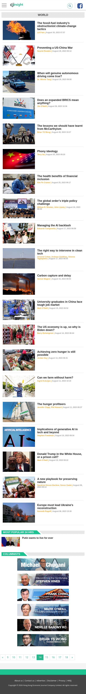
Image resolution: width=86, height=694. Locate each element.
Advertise (40, 680)
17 (59, 657)
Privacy (62, 680)
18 (66, 657)
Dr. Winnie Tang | (44, 79)
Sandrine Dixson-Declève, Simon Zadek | (55, 485)
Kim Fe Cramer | (44, 182)
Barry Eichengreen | (46, 333)
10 (13, 657)
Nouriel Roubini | (44, 51)
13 (33, 657)
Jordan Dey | (43, 358)
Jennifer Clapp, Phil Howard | (50, 407)
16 (53, 657)
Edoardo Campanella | (47, 229)
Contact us (29, 680)
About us (18, 680)
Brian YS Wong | (44, 132)
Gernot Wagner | (44, 279)
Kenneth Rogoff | (44, 511)
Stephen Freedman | (46, 435)
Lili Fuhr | (41, 32)
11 (20, 657)
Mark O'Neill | (43, 308)
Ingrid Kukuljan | (44, 381)
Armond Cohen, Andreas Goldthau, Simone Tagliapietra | (56, 258)
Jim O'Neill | (42, 106)
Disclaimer (52, 680)
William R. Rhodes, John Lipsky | (51, 207)
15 (46, 657)
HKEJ (69, 680)
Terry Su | (41, 154)
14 (40, 657)
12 (26, 657)
